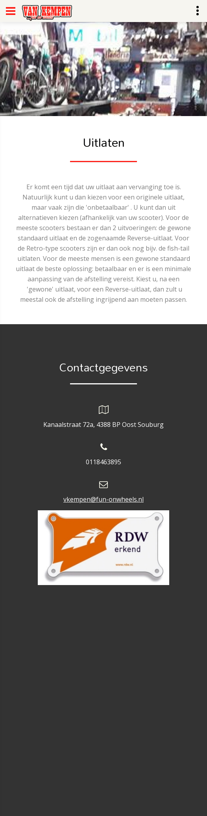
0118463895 (103, 462)
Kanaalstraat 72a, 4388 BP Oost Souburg (103, 424)
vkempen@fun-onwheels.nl (103, 499)
